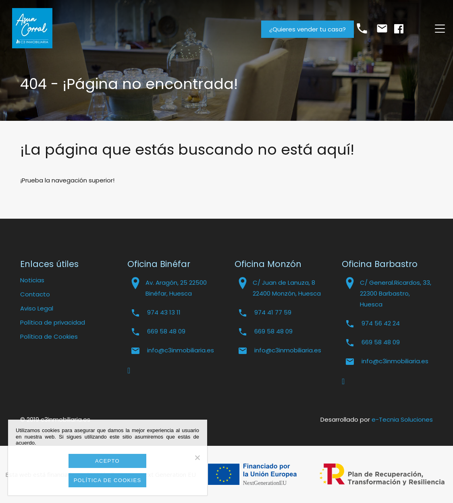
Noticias (32, 280)
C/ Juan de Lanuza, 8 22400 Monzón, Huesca (287, 288)
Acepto (107, 461)
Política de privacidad (52, 322)
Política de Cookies (49, 336)
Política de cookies (107, 480)
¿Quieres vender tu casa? (307, 29)
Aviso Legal (36, 308)
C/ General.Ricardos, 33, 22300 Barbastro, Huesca (395, 293)
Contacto (35, 294)
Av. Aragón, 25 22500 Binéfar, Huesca (176, 288)
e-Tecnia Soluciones (402, 419)
